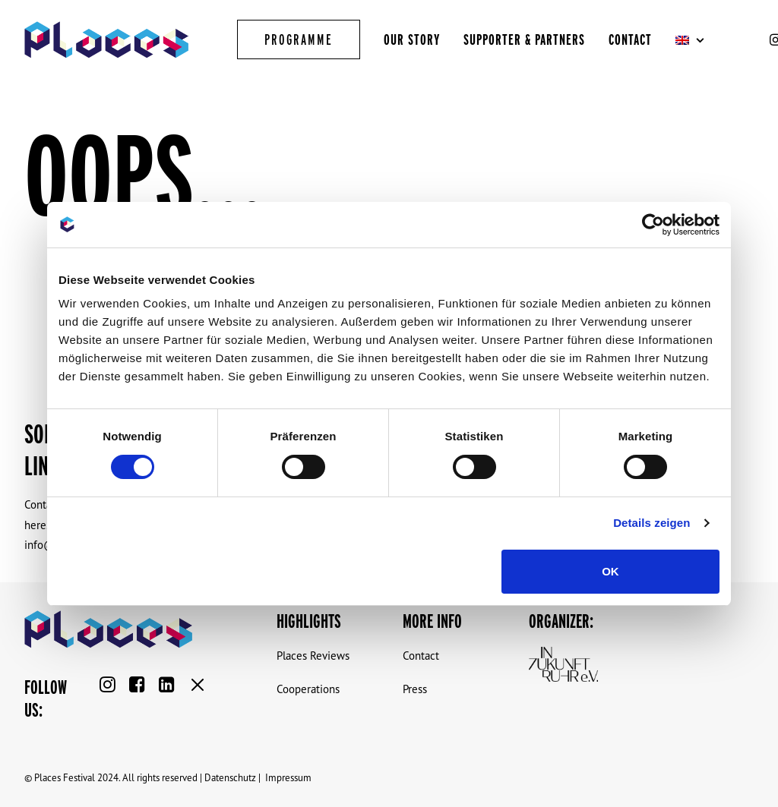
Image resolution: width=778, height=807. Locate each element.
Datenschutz (230, 777)
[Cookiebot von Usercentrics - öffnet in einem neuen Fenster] (653, 224)
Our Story (412, 39)
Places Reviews (313, 655)
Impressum (288, 777)
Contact (630, 39)
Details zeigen (651, 522)
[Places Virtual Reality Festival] (106, 39)
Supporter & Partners (524, 39)
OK (610, 571)
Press (415, 689)
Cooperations (308, 689)
